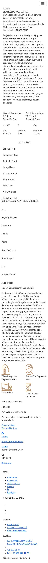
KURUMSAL (12, 480)
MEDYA (10, 486)
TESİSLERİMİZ (13, 483)
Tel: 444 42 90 (13, 550)
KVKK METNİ (13, 524)
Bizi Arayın (7, 463)
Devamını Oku (8, 425)
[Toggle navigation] (42, 3)
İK (8, 489)
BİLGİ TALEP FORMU (16, 530)
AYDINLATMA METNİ (17, 527)
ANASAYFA (12, 477)
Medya (5, 446)
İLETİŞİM (11, 492)
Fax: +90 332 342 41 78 (18, 553)
